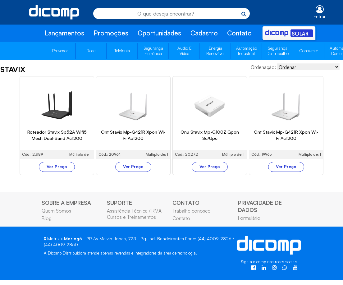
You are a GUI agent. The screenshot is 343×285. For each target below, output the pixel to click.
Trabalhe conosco (191, 211)
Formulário (249, 218)
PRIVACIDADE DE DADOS (260, 206)
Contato (239, 33)
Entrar (319, 16)
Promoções (111, 33)
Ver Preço (57, 166)
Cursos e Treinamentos (131, 217)
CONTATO (185, 202)
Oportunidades (159, 33)
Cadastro (204, 33)
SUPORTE (119, 202)
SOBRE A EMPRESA (66, 202)
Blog (47, 218)
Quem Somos (56, 211)
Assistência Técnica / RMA (134, 211)
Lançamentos (64, 33)
